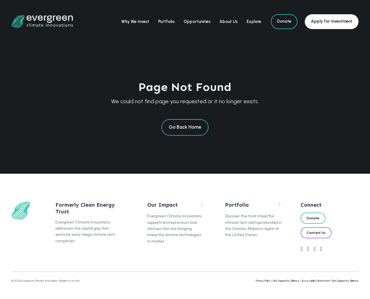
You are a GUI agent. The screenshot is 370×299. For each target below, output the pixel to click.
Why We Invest (135, 21)
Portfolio (166, 21)
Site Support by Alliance (286, 280)
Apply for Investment (331, 21)
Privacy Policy (263, 280)
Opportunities (197, 21)
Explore (254, 21)
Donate (284, 21)
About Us (228, 21)
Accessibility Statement (316, 280)
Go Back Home (185, 127)
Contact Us (316, 233)
